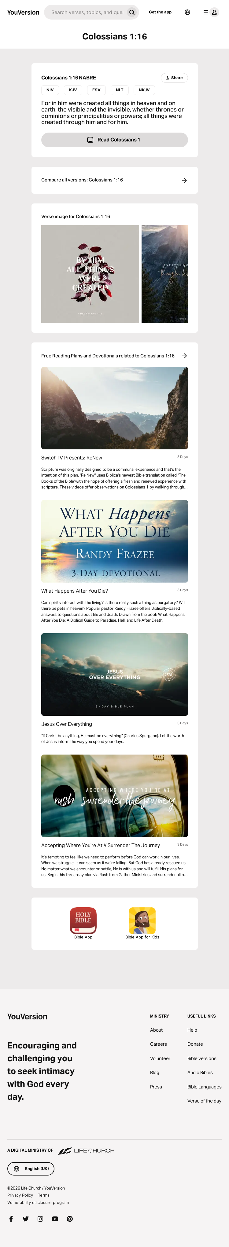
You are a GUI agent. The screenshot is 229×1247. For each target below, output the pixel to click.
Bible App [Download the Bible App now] (83, 923)
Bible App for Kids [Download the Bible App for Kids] (142, 923)
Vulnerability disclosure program (38, 1202)
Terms (44, 1195)
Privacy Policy (20, 1195)
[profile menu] (210, 12)
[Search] (84, 12)
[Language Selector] (187, 12)
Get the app (160, 11)
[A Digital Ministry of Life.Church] (114, 1147)
